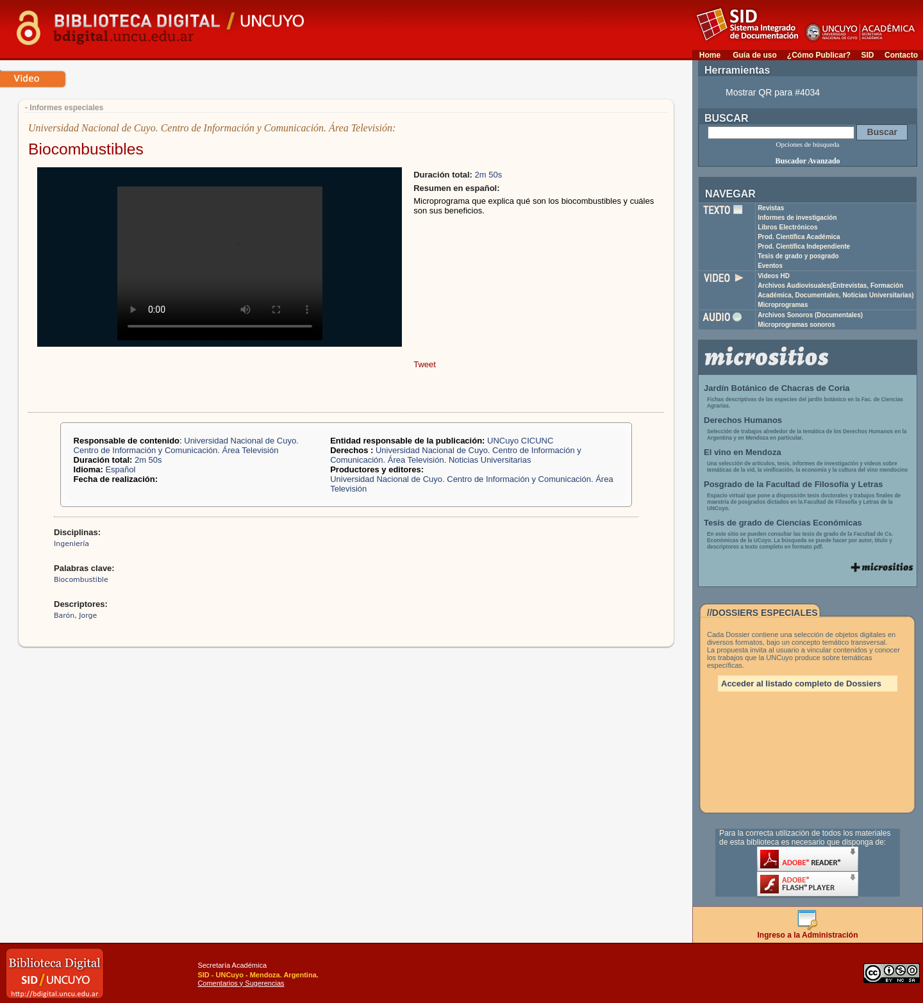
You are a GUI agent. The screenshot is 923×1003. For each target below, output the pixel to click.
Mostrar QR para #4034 (773, 92)
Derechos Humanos (743, 420)
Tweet (424, 364)
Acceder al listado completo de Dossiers (801, 683)
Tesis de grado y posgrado (798, 256)
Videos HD (774, 275)
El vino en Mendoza (742, 452)
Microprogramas (783, 304)
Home (709, 55)
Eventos (770, 265)
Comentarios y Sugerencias (240, 983)
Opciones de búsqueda (808, 144)
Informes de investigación (797, 217)
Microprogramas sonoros (796, 324)
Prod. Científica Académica (799, 236)
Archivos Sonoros (810, 315)
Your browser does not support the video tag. (219, 263)
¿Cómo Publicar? (819, 55)
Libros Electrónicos (787, 227)
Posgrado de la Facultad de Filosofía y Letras (793, 484)
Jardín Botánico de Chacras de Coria (777, 388)
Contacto (901, 55)
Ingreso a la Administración (808, 932)
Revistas (771, 207)
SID (867, 55)
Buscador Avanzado (807, 160)
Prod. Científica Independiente (804, 246)
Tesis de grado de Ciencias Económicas (783, 522)
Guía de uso (755, 55)
